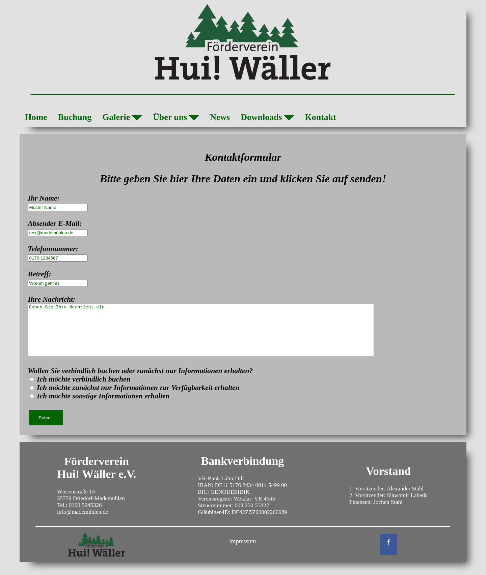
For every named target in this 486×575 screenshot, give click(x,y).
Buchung (74, 117)
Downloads (267, 118)
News (220, 117)
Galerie (122, 118)
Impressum (242, 551)
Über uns (176, 118)
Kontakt (320, 117)
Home (36, 117)
